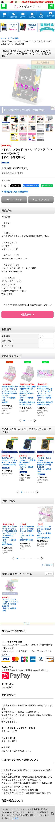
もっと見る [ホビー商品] (47, 565)
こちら (15, 818)
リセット (49, 574)
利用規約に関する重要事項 (14, 191)
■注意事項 (26, 314)
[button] (4, 6)
